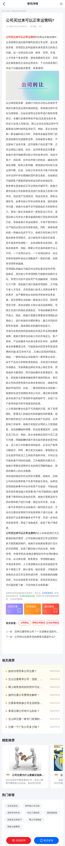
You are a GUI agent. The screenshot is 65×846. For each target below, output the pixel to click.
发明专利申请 (13, 812)
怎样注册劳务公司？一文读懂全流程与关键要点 (37, 631)
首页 (3, 11)
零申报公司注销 (32, 806)
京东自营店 (12, 806)
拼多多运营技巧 (14, 819)
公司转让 (25, 623)
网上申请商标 (35, 819)
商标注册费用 (13, 826)
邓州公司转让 (39, 623)
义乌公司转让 (53, 623)
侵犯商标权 (52, 812)
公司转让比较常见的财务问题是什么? (35, 636)
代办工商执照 (33, 812)
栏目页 (8, 11)
